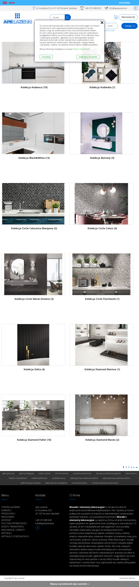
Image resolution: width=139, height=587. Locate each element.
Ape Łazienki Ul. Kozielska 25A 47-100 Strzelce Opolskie (47, 510)
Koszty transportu (12, 526)
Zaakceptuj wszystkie (88, 57)
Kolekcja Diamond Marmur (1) (102, 369)
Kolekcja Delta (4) (34, 369)
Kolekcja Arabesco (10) (34, 87)
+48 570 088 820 (93, 8)
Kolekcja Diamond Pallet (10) (34, 439)
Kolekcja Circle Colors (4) (102, 228)
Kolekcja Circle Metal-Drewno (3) (34, 298)
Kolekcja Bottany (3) (102, 157)
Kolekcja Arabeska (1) (102, 87)
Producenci (8, 513)
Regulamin (7, 516)
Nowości (6, 510)
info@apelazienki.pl (118, 8)
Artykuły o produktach (15, 536)
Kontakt (6, 520)
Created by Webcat (127, 578)
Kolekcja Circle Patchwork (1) (102, 298)
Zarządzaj (46, 57)
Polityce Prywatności (81, 49)
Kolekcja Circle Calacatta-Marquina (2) (34, 228)
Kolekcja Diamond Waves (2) (102, 439)
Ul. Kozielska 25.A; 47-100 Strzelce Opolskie (56, 8)
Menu (12, 2)
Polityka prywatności (14, 523)
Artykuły (6, 533)
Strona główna (10, 507)
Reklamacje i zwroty (13, 529)
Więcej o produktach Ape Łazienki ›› (69, 583)
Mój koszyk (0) (128, 17)
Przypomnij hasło (108, 30)
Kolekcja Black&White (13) (34, 157)
